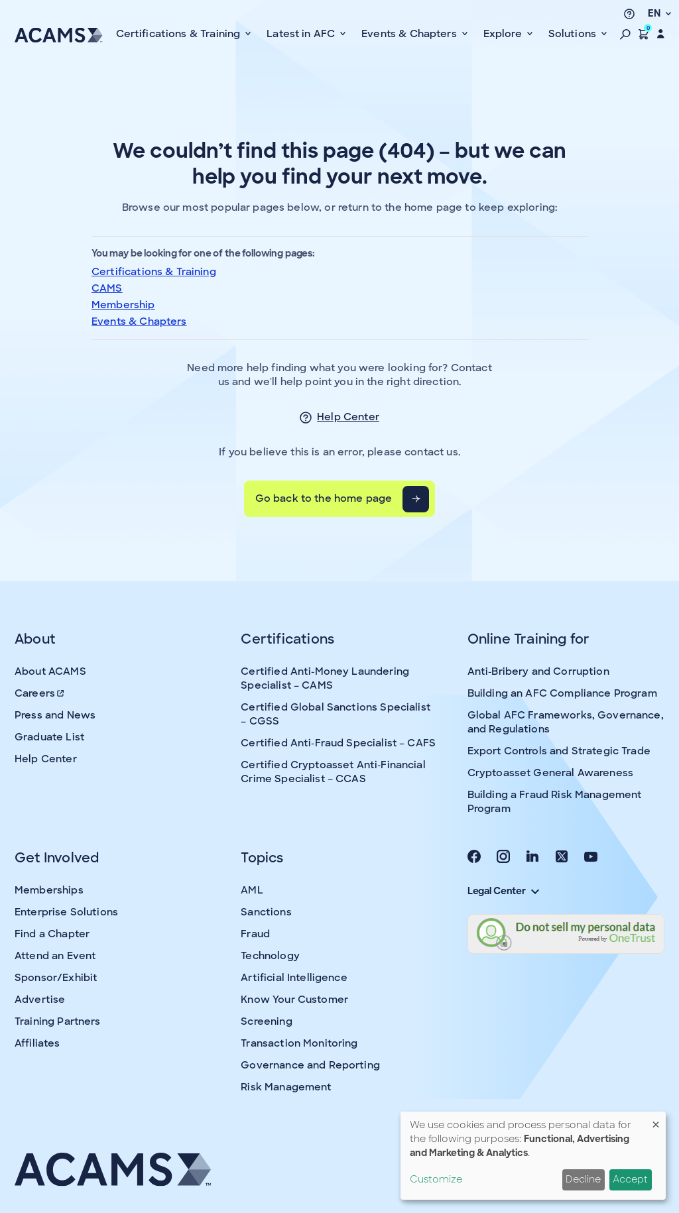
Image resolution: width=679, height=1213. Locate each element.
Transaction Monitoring (299, 1043)
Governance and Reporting (310, 1065)
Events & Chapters (139, 321)
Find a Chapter (52, 934)
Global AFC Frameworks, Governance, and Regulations (565, 722)
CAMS (107, 288)
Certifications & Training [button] (179, 33)
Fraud (255, 934)
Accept (630, 1179)
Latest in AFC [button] (302, 33)
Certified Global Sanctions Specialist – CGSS (335, 714)
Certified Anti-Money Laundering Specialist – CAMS (325, 678)
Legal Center (503, 891)
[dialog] (533, 1156)
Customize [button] (436, 1179)
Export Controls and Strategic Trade (558, 751)
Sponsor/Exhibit (56, 977)
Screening (266, 1021)
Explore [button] (504, 33)
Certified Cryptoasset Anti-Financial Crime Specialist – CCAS (333, 771)
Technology (270, 955)
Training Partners (58, 1021)
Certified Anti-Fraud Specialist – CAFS (338, 743)
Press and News (55, 715)
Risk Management (286, 1087)
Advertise (40, 999)
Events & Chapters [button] (410, 33)
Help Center (348, 417)
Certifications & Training (154, 271)
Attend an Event (55, 955)
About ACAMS (50, 671)
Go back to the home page (324, 498)
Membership (123, 305)
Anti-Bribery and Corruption (538, 671)
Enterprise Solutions (66, 912)
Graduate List (49, 737)
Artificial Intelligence (294, 977)
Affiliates (37, 1043)
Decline (583, 1179)
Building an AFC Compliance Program (562, 693)
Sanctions (266, 912)
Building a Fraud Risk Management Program (554, 801)
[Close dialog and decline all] (656, 1120)
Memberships (49, 890)
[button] (625, 34)
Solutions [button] (573, 33)
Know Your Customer (294, 999)
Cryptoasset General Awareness (550, 773)
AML (252, 890)
